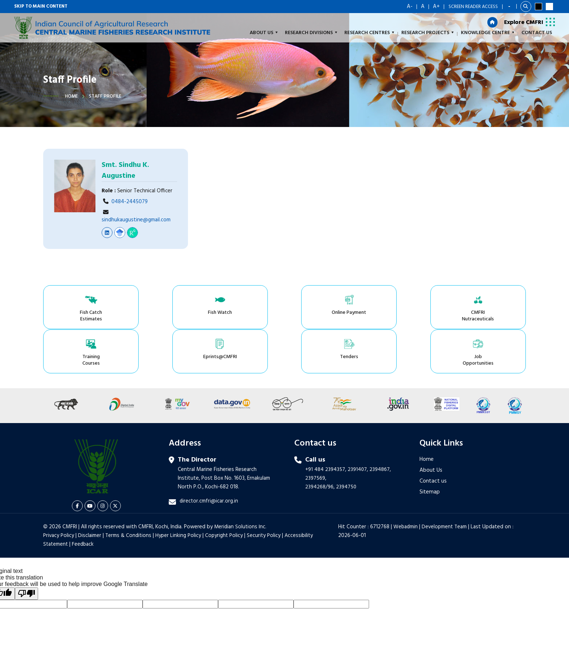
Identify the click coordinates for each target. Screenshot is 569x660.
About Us (431, 428)
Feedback (84, 501)
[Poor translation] (26, 551)
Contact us (433, 438)
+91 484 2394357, (326, 427)
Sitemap (429, 449)
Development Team (446, 484)
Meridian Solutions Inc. (240, 484)
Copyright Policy (226, 493)
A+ (436, 6)
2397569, (315, 435)
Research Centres (369, 33)
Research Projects (427, 33)
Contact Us (536, 33)
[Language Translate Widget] (509, 6)
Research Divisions (311, 33)
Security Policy (267, 493)
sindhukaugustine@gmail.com (136, 220)
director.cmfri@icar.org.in (209, 458)
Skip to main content (40, 7)
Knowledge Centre (487, 33)
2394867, (381, 427)
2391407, (358, 427)
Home (72, 96)
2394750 (346, 444)
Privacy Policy (58, 493)
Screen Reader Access (473, 7)
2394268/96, (320, 444)
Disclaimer (90, 493)
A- (410, 6)
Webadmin (406, 484)
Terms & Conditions (129, 493)
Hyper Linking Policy (180, 493)
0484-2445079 (129, 201)
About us (264, 33)
